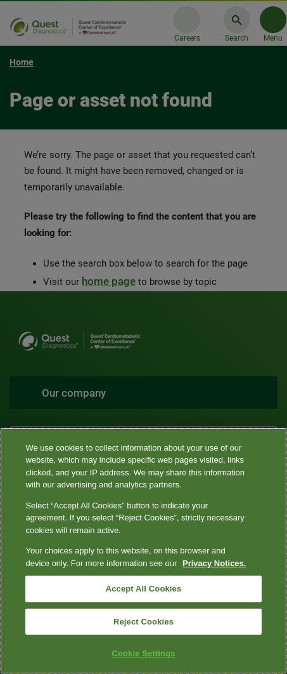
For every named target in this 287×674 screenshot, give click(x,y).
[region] (143, 551)
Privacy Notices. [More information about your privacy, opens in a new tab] (214, 563)
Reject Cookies (143, 621)
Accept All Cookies (144, 588)
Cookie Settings (143, 653)
